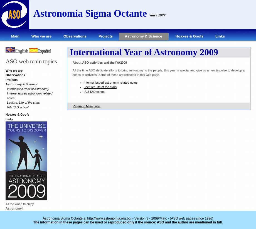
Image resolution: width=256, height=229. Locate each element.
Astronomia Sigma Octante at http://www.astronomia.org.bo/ (87, 218)
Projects (106, 36)
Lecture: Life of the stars (23, 102)
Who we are (41, 36)
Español (40, 51)
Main (15, 36)
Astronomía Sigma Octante (90, 13)
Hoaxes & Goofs (189, 36)
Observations (75, 36)
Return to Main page (86, 106)
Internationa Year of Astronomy (28, 89)
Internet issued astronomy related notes (110, 82)
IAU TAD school (17, 107)
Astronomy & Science (143, 36)
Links (220, 36)
